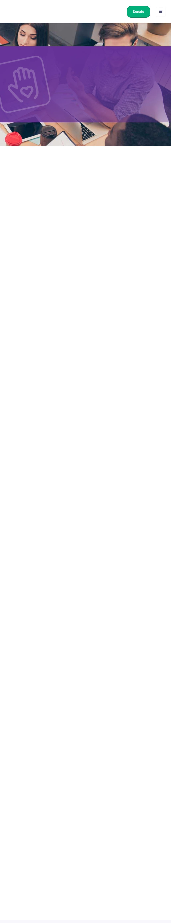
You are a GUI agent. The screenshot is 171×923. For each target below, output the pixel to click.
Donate (138, 12)
